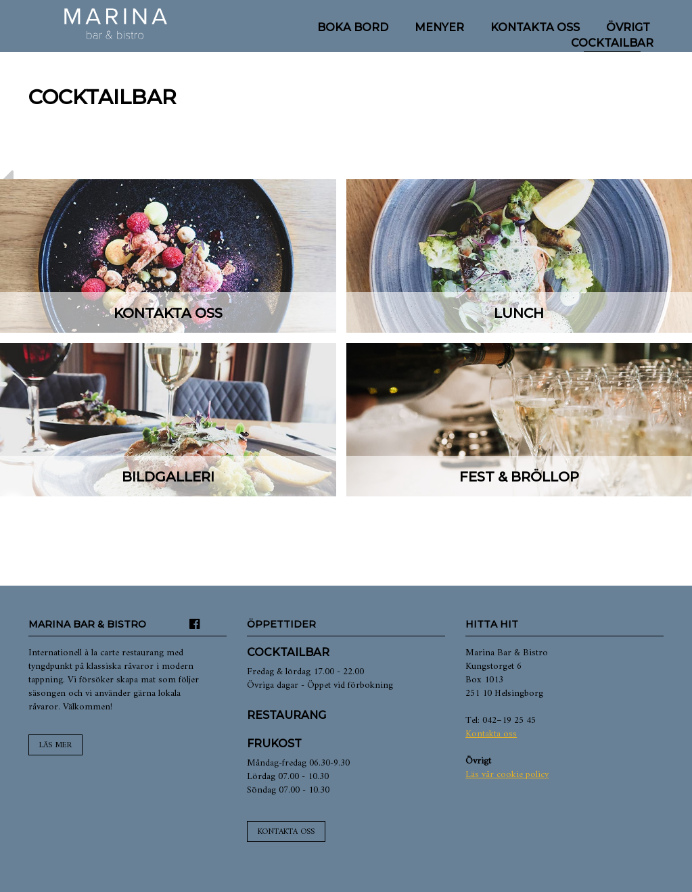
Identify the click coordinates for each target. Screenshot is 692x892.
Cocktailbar (612, 43)
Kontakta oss (535, 27)
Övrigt (628, 27)
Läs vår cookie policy (507, 774)
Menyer (439, 27)
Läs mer (55, 745)
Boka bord (352, 27)
